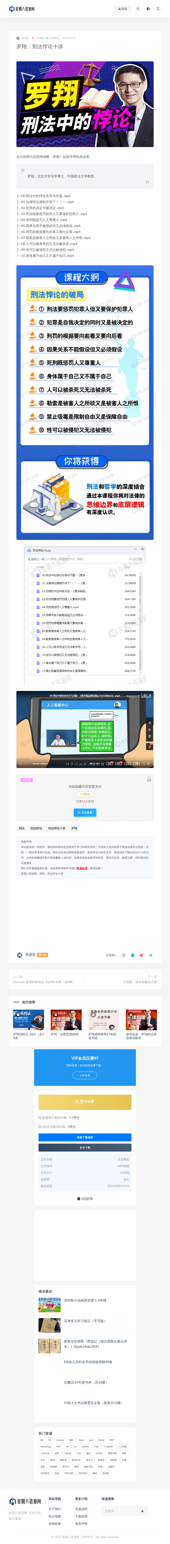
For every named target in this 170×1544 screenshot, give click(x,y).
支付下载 (85, 1147)
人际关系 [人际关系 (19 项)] (45, 1453)
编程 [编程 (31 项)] (76, 1466)
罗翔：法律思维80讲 (65, 1034)
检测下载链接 (85, 1137)
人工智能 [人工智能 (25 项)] (122, 1446)
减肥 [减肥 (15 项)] (57, 1453)
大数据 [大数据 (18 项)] (67, 1453)
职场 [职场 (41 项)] (100, 1466)
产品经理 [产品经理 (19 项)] (108, 1446)
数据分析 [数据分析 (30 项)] (76, 1460)
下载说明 (81, 1516)
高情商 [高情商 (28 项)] (105, 1473)
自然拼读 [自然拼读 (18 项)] (45, 1473)
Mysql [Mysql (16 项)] (101, 1440)
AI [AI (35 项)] (50, 1440)
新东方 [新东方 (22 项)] (89, 1460)
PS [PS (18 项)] (75, 1446)
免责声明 (81, 1523)
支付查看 (85, 812)
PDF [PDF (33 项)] (112, 1440)
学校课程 (52, 38)
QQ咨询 (85, 1199)
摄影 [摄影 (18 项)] (52, 1460)
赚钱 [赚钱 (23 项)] (95, 1473)
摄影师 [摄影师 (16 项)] (63, 1460)
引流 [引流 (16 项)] (78, 1453)
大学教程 (38, 38)
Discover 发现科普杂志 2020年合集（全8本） (44, 982)
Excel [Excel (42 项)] (81, 1440)
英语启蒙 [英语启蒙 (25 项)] (68, 1473)
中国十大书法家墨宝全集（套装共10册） (94, 1403)
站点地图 (54, 1516)
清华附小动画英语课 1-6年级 (85, 1300)
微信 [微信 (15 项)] (88, 1453)
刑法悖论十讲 (56, 828)
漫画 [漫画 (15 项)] (43, 1466)
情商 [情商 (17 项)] (124, 1453)
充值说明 (81, 1509)
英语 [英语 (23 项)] (57, 1473)
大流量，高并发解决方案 (140, 982)
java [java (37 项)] (91, 1440)
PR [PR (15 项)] (67, 1446)
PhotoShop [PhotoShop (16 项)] (46, 1446)
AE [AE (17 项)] (42, 1440)
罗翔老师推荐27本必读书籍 (102, 1036)
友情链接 (54, 1523)
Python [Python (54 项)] (85, 1446)
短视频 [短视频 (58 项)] (53, 1466)
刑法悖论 (36, 828)
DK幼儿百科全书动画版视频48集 (88, 1362)
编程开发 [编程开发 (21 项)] (88, 1466)
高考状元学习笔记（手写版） (85, 1321)
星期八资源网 (29, 873)
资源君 (22, 38)
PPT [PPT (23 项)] (59, 1446)
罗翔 (74, 828)
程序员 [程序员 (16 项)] (65, 1466)
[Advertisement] (85, 914)
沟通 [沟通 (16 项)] (124, 1460)
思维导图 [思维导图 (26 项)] (112, 1453)
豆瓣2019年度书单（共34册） (86, 1382)
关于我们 (54, 1509)
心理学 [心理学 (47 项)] (99, 1453)
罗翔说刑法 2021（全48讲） (28, 1036)
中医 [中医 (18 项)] (96, 1446)
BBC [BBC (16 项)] (71, 1440)
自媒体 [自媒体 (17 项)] (111, 1466)
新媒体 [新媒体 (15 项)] (101, 1460)
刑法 (22, 828)
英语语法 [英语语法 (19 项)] (83, 1473)
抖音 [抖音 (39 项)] (43, 1460)
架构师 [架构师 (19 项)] (113, 1460)
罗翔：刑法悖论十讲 (51, 873)
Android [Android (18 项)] (60, 1440)
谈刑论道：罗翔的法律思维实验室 (141, 1036)
